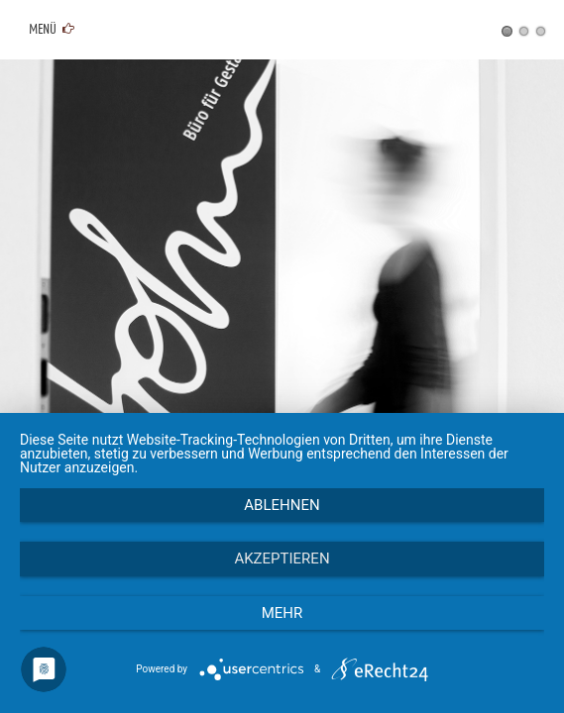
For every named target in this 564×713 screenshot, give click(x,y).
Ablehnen (281, 505)
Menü (50, 30)
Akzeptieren (281, 558)
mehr (282, 613)
